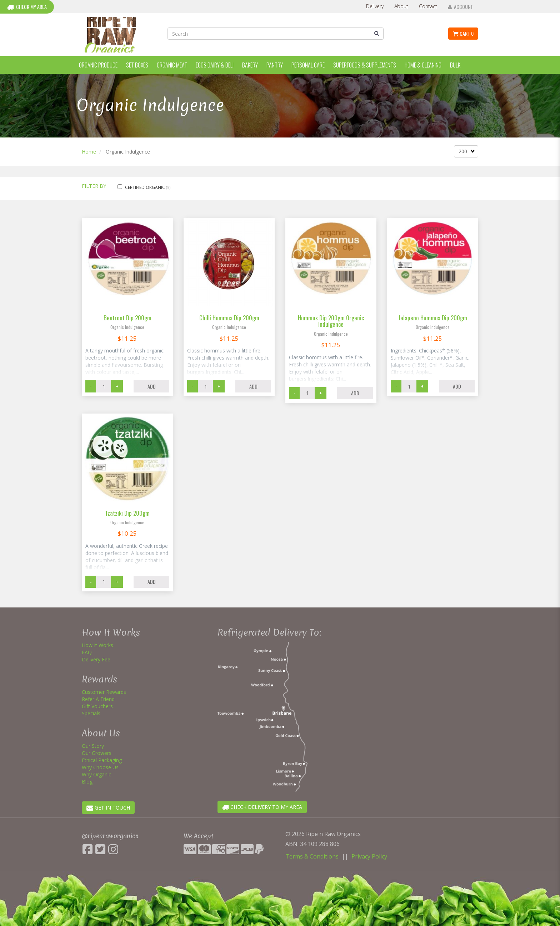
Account (460, 6)
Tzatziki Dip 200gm (127, 513)
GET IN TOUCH (108, 807)
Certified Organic (145, 187)
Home (89, 151)
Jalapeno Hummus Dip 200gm (432, 317)
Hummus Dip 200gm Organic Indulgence (331, 321)
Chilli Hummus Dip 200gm (229, 317)
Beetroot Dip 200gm (127, 317)
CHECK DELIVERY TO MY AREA (262, 807)
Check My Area (27, 6)
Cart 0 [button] (463, 33)
